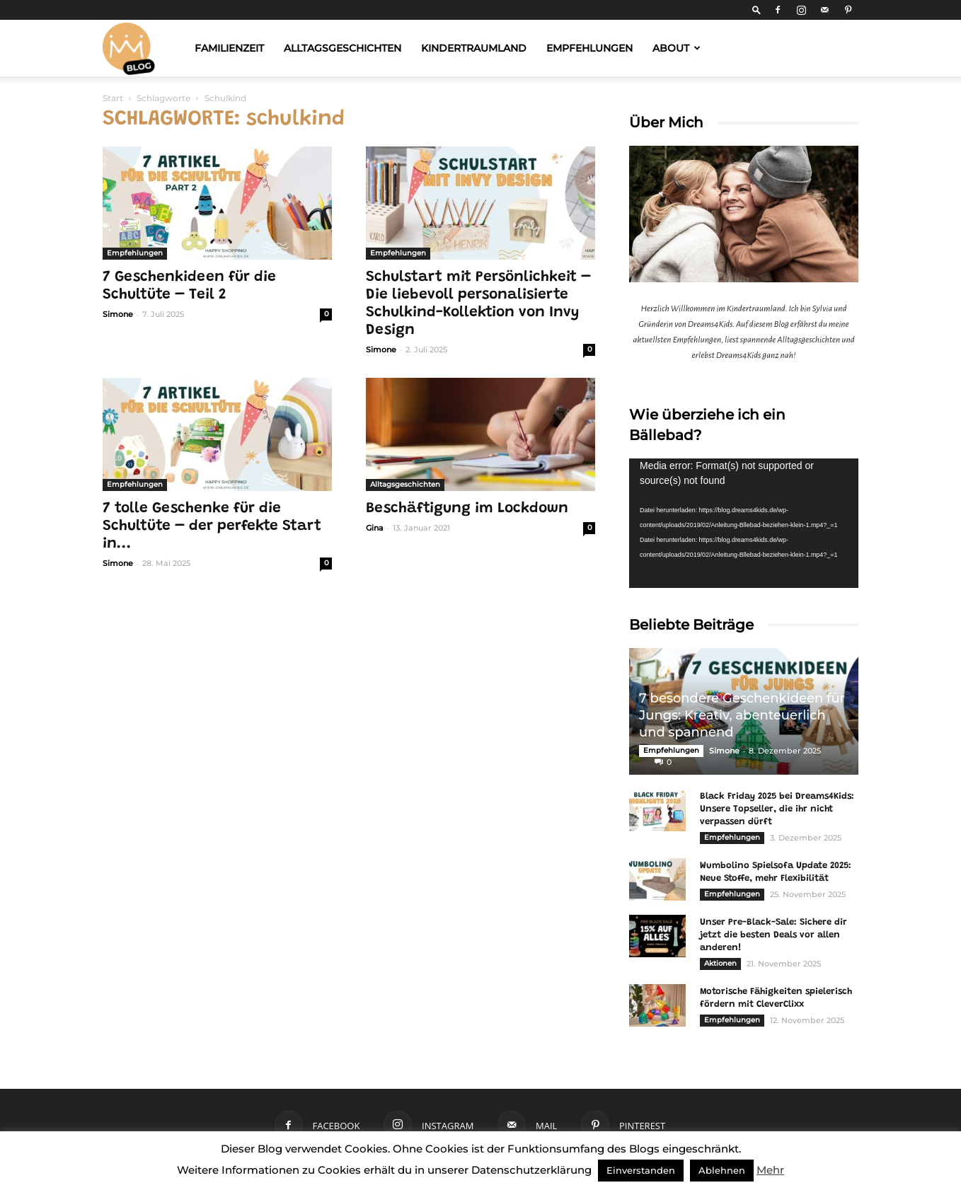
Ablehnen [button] (721, 1170)
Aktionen (720, 963)
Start (113, 98)
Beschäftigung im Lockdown (467, 509)
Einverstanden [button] (640, 1170)
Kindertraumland (473, 48)
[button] (756, 9)
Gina (375, 528)
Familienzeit (229, 48)
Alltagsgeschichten (342, 48)
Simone (118, 314)
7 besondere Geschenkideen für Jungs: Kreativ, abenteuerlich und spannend (742, 715)
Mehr (770, 1170)
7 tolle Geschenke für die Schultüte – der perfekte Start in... (212, 527)
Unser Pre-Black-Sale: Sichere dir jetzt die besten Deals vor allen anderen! (773, 935)
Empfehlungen (589, 48)
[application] (743, 522)
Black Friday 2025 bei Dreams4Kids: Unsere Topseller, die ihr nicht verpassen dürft (777, 809)
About (676, 48)
